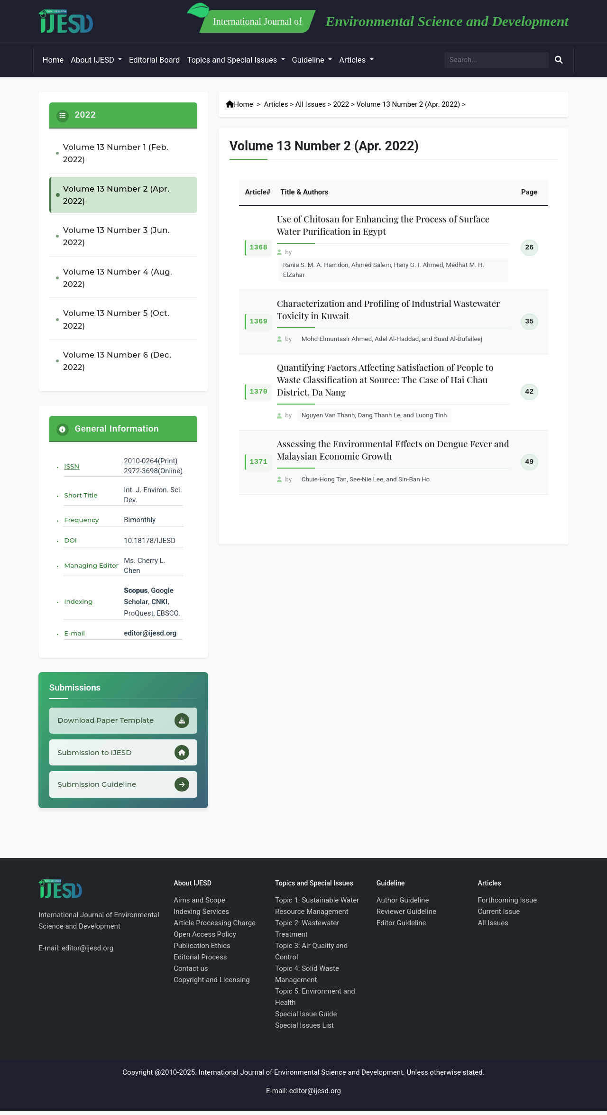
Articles (353, 60)
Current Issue (499, 916)
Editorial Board (154, 60)
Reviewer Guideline (406, 916)
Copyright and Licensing (211, 984)
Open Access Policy (205, 938)
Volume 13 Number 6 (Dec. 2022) (117, 361)
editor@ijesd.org (150, 633)
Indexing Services (201, 916)
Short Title (80, 495)
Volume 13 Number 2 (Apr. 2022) (116, 195)
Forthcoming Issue (507, 904)
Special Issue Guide (306, 1018)
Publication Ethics (202, 950)
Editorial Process (200, 961)
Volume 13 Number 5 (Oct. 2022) (116, 319)
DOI (70, 540)
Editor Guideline (401, 927)
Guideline (309, 60)
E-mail (74, 633)
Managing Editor (91, 565)
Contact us (191, 972)
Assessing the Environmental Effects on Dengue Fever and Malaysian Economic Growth (393, 450)
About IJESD (93, 60)
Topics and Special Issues (233, 60)
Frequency (81, 520)
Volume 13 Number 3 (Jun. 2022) (116, 236)
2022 (341, 104)
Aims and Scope (199, 904)
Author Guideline (403, 904)
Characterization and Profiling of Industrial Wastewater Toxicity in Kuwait (388, 309)
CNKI (158, 602)
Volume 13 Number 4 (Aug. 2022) (117, 278)
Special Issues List (304, 1029)
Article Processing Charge (215, 927)
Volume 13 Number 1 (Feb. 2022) (115, 153)
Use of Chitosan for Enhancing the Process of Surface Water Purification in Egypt (383, 225)
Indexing (78, 601)
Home (53, 60)
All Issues (310, 104)
